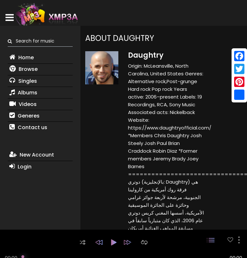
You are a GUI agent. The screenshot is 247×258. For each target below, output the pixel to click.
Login (20, 166)
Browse (23, 69)
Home (21, 57)
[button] (83, 242)
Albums (23, 92)
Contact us (28, 127)
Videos (23, 104)
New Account (31, 154)
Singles (23, 81)
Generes (24, 115)
